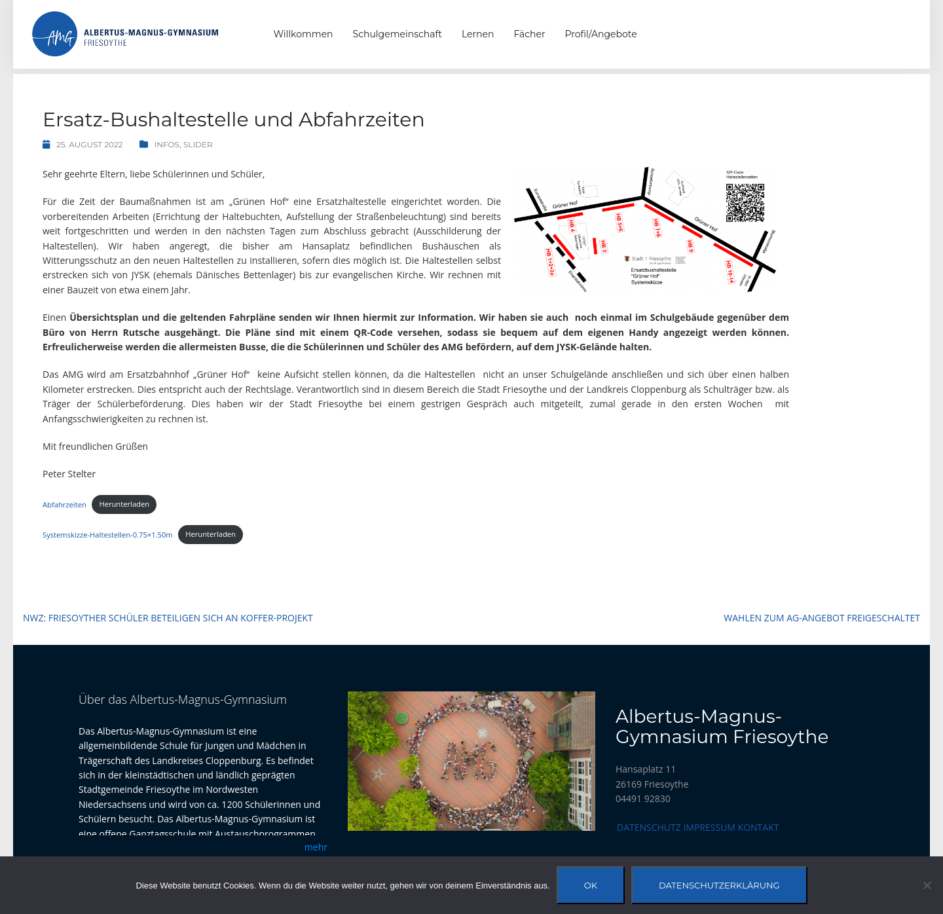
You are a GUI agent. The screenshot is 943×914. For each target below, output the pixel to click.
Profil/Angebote (601, 34)
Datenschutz (649, 827)
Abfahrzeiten (64, 504)
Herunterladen (124, 504)
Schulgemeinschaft (397, 34)
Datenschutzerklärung (719, 885)
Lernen (478, 34)
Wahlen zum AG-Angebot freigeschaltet (822, 618)
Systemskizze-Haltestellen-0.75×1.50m (108, 534)
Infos (167, 144)
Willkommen (303, 34)
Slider (198, 144)
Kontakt (758, 827)
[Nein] (926, 885)
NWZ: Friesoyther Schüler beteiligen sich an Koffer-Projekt (168, 618)
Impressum (709, 827)
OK (590, 885)
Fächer (529, 34)
